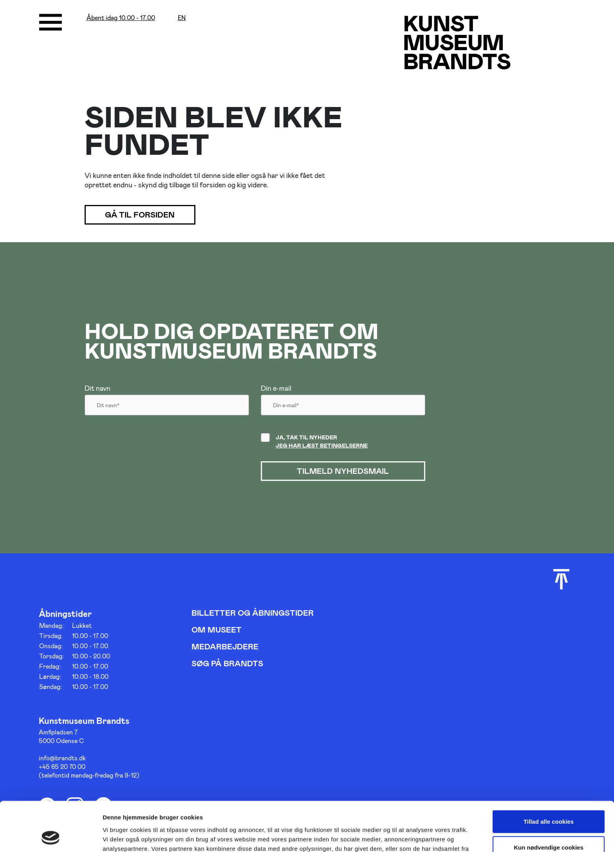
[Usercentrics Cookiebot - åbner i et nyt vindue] (50, 837)
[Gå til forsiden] (457, 42)
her (214, 811)
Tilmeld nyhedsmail (343, 471)
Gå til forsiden (140, 214)
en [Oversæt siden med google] (182, 18)
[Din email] (343, 407)
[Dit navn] (167, 407)
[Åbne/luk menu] (50, 22)
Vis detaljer (407, 836)
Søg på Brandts (227, 663)
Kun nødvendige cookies (548, 801)
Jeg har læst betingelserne (322, 445)
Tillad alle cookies (549, 775)
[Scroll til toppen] (561, 579)
